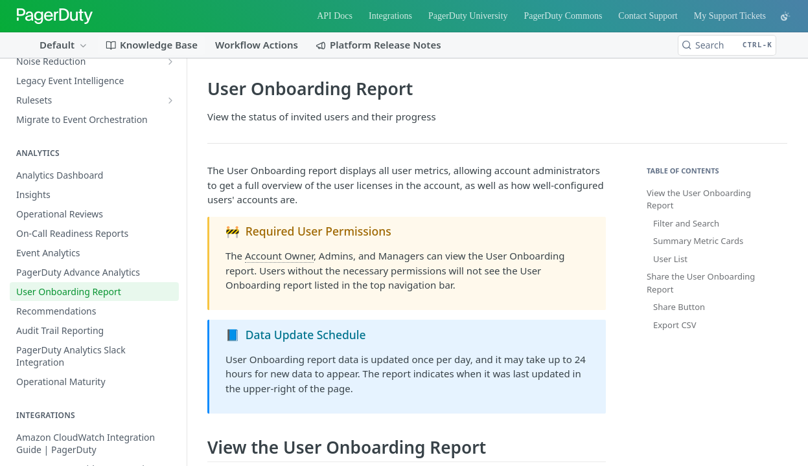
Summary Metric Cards (698, 241)
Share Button (679, 307)
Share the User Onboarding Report (701, 283)
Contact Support (647, 16)
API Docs (334, 16)
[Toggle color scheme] (785, 16)
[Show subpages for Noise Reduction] (170, 61)
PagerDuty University (467, 16)
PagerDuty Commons (563, 16)
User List (670, 259)
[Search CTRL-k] (727, 45)
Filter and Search (686, 223)
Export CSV (675, 325)
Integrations (390, 16)
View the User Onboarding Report (699, 199)
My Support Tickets (730, 16)
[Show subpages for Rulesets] (170, 100)
